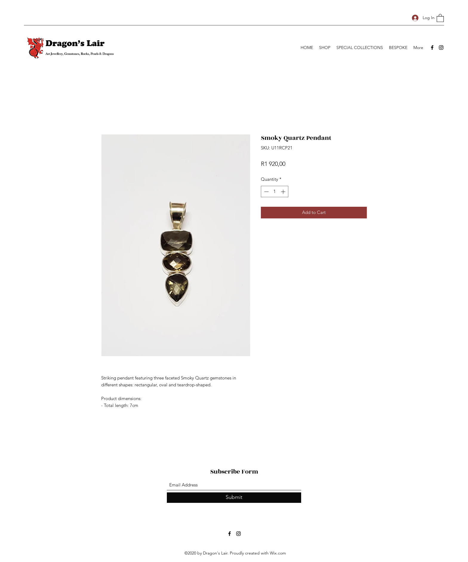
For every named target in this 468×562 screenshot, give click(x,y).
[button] (440, 17)
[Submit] (234, 497)
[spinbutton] (275, 191)
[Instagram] (441, 47)
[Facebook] (432, 47)
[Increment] (284, 191)
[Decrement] (266, 191)
